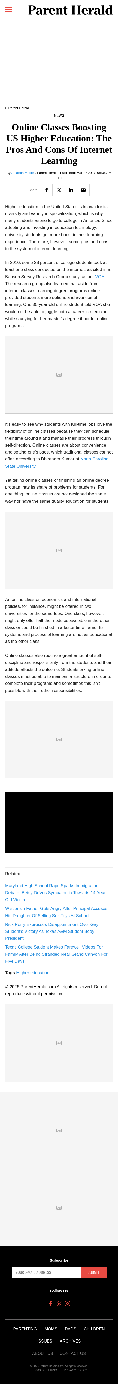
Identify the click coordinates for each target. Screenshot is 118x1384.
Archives (70, 1341)
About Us (42, 1353)
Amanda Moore (23, 173)
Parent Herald (18, 108)
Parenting (25, 1329)
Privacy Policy (75, 1370)
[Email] (83, 190)
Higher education (32, 972)
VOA (99, 276)
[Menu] (8, 9)
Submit (94, 1272)
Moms (50, 1329)
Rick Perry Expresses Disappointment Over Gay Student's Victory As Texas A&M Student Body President (51, 931)
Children (94, 1329)
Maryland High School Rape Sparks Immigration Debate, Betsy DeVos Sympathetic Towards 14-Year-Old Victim (56, 892)
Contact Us (72, 1353)
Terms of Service (45, 1370)
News (59, 115)
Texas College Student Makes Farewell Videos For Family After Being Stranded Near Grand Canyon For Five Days (56, 954)
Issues (44, 1341)
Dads (70, 1329)
